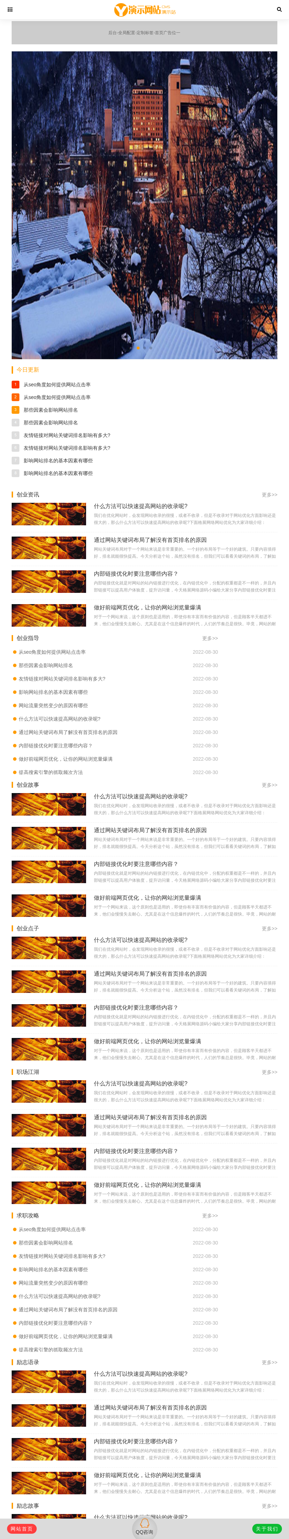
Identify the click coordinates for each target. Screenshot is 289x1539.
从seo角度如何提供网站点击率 (57, 384)
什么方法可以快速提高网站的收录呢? (60, 719)
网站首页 (22, 1529)
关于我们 (267, 1529)
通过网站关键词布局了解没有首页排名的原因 (68, 732)
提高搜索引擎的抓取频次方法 (51, 772)
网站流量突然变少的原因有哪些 (53, 705)
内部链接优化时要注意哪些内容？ (56, 745)
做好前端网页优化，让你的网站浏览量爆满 (66, 759)
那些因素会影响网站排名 (51, 410)
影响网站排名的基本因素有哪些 (58, 460)
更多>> (269, 495)
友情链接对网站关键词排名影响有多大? (67, 435)
